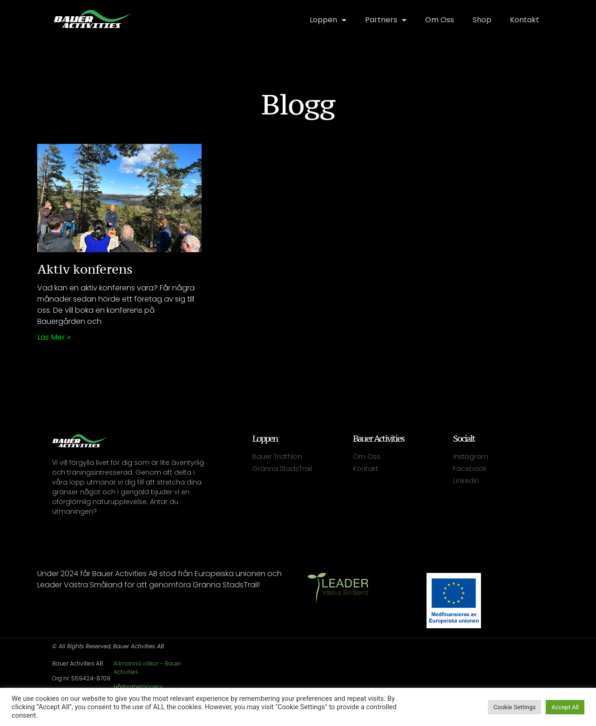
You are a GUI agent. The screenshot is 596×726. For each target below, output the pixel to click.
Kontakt (524, 19)
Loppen (328, 20)
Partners (385, 20)
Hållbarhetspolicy (138, 687)
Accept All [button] (565, 707)
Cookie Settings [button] (515, 707)
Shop (482, 19)
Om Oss (439, 19)
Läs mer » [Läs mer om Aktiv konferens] (53, 337)
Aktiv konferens (85, 269)
